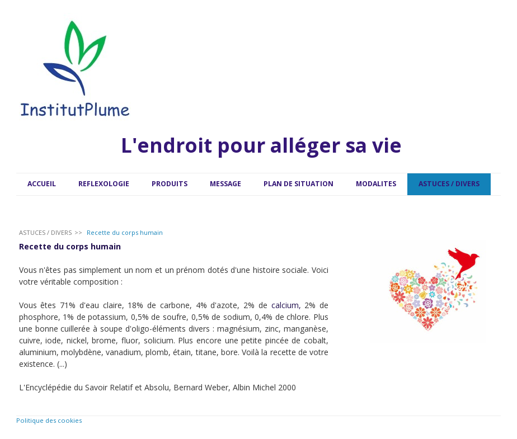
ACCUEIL (41, 183)
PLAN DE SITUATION (298, 183)
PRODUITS (169, 183)
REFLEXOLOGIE (103, 183)
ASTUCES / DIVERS (449, 183)
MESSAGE (225, 183)
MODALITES (376, 183)
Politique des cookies (49, 420)
